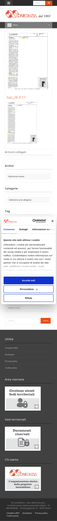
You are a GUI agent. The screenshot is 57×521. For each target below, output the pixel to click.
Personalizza (28, 289)
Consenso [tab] (9, 229)
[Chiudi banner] (52, 221)
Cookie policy (11, 367)
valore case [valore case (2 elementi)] (13, 307)
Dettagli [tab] (23, 229)
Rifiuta (28, 298)
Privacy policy (11, 361)
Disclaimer (9, 354)
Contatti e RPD (11, 348)
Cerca (45, 320)
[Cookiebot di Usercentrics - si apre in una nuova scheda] (34, 221)
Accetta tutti (28, 280)
